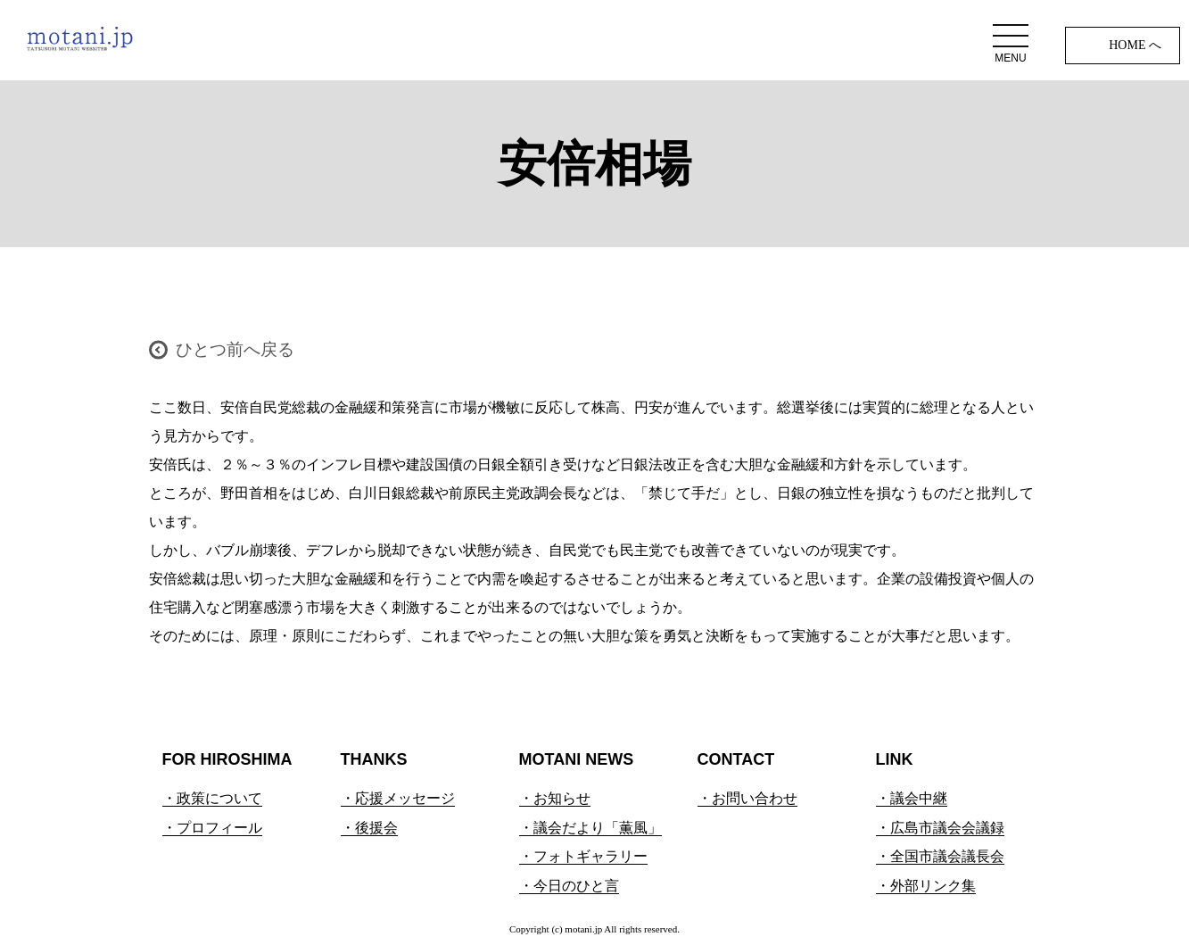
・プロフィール (212, 827)
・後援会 (369, 827)
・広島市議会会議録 (940, 827)
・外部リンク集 (926, 885)
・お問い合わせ (747, 798)
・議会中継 (911, 798)
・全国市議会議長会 (940, 856)
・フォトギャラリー (583, 856)
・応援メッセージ (398, 798)
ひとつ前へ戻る (235, 349)
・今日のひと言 (569, 885)
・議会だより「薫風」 (590, 827)
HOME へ (1135, 45)
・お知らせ (554, 798)
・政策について (212, 798)
